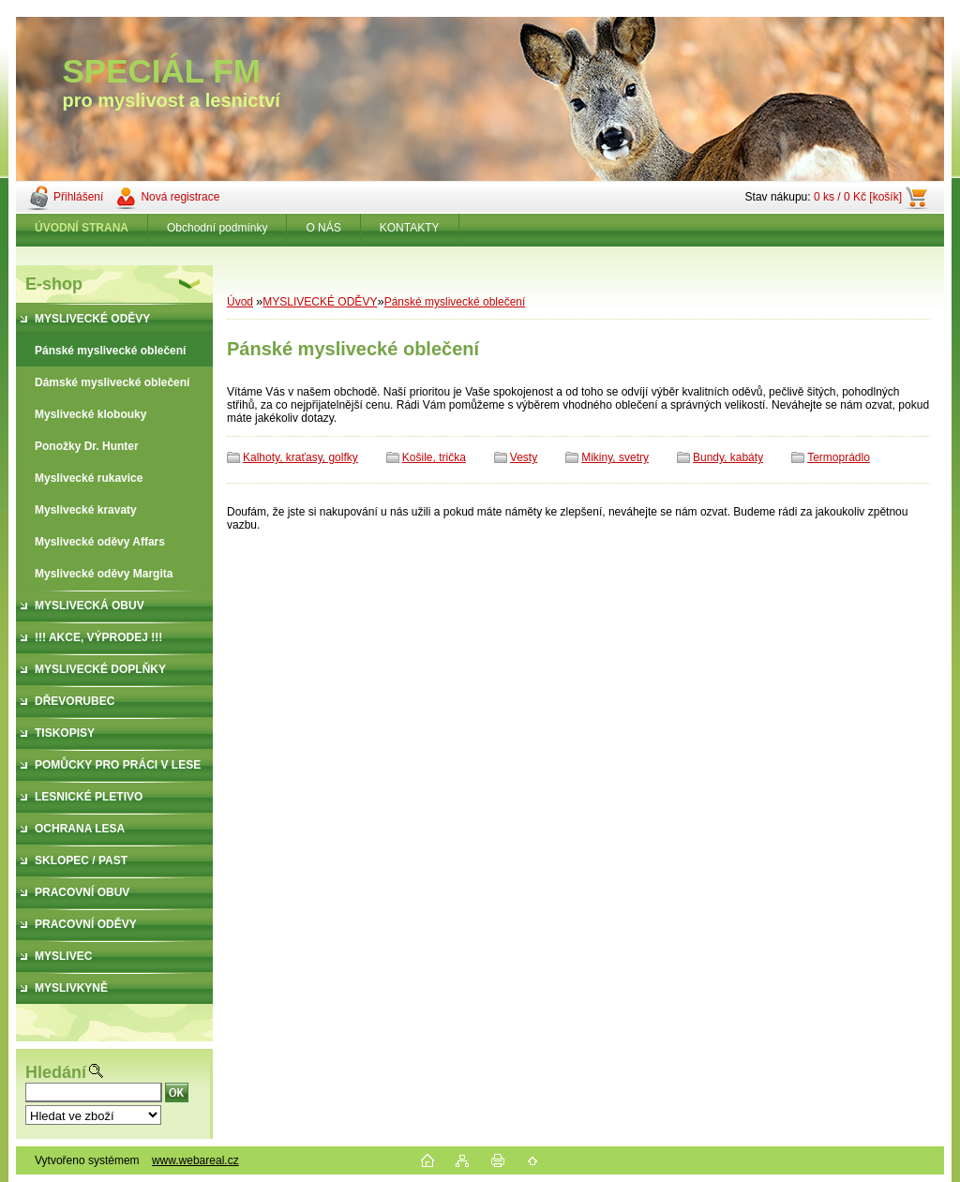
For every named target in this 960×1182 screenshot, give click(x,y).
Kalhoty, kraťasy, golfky (300, 457)
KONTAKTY (410, 227)
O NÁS (323, 227)
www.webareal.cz (195, 1160)
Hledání (55, 1072)
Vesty (523, 457)
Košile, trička (434, 457)
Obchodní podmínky (217, 227)
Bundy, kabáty (728, 457)
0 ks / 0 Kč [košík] (858, 196)
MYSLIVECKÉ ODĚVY (319, 301)
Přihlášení (78, 196)
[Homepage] (82, 228)
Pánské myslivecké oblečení (455, 301)
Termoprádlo (838, 457)
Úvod (240, 301)
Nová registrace (180, 196)
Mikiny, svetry (615, 457)
